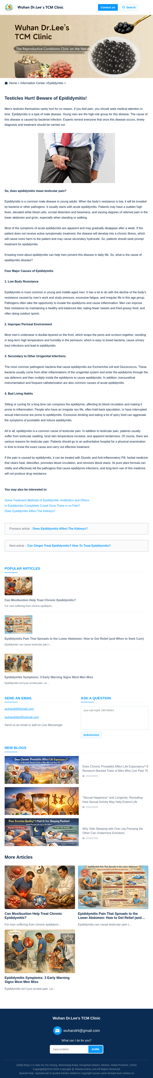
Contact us (108, 7)
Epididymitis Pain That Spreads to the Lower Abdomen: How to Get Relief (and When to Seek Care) (110, 916)
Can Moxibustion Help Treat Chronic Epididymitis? (33, 916)
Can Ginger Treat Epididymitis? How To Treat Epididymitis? (69, 545)
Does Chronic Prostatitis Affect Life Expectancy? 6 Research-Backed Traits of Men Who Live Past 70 (115, 768)
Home (13, 83)
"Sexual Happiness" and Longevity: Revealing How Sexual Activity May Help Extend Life (112, 799)
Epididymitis (55, 83)
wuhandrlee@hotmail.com (22, 717)
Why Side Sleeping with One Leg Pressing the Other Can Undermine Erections (112, 830)
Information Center (32, 83)
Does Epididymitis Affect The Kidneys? (30, 511)
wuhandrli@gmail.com (19, 708)
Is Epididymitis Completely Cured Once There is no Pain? (42, 505)
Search (131, 7)
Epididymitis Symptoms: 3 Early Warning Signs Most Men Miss (37, 980)
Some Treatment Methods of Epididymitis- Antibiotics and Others (47, 500)
